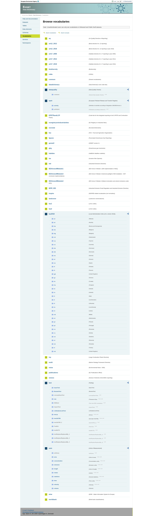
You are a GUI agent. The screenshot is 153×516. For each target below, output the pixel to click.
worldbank (53, 499)
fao (50, 133)
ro (54, 329)
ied (50, 163)
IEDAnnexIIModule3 (56, 174)
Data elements (27, 29)
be (55, 230)
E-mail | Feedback (28, 510)
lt (54, 303)
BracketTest (57, 391)
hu (55, 285)
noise (51, 367)
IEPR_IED (52, 188)
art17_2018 (53, 64)
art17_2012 (53, 59)
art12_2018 (53, 49)
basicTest (57, 387)
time (55, 480)
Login (115, 1)
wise (50, 494)
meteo (56, 472)
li (54, 300)
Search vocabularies (51, 32)
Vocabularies (27, 36)
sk (55, 344)
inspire (51, 193)
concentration (58, 461)
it (54, 296)
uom (50, 448)
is (54, 292)
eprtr (50, 101)
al (54, 219)
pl (54, 322)
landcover (52, 198)
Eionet (30, 15)
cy (55, 241)
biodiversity (53, 69)
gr (54, 277)
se (55, 336)
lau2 (50, 209)
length (56, 469)
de (55, 248)
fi (54, 266)
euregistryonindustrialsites (59, 122)
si (54, 340)
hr (54, 281)
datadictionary (54, 84)
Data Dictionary (37, 15)
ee (55, 255)
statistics (57, 476)
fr (54, 270)
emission (57, 465)
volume (56, 488)
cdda (50, 74)
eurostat (52, 128)
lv (54, 311)
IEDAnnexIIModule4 (56, 181)
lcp (50, 357)
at (54, 222)
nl (54, 318)
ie (54, 288)
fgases (51, 138)
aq (50, 38)
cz (55, 244)
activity (56, 105)
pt (54, 325)
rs (54, 333)
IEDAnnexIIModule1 (56, 169)
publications (53, 372)
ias (50, 158)
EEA (30, 1)
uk (55, 351)
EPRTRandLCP (54, 115)
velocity (56, 484)
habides (52, 153)
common (52, 79)
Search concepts (65, 32)
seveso (51, 378)
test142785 (57, 418)
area (55, 457)
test (50, 383)
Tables (25, 25)
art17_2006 (53, 54)
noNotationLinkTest (60, 411)
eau (55, 399)
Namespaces (27, 43)
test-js (56, 414)
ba (55, 226)
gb (55, 274)
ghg (50, 148)
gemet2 (51, 143)
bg (55, 233)
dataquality (53, 90)
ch (55, 237)
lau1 (50, 204)
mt (55, 314)
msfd (50, 362)
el (54, 259)
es (55, 263)
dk (55, 252)
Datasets (25, 22)
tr (54, 347)
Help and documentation (30, 19)
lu (54, 307)
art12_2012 (53, 43)
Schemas (25, 32)
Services (25, 39)
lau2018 (52, 214)
